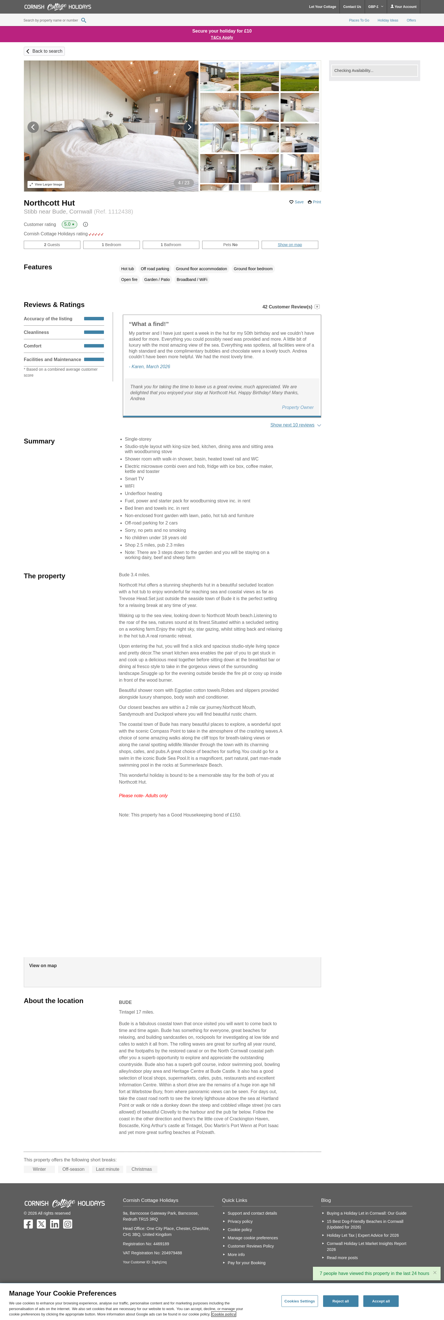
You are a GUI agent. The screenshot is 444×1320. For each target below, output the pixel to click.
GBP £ (375, 7)
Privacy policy (240, 1221)
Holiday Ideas (388, 20)
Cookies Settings (300, 1301)
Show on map (290, 244)
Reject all (340, 1301)
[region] (222, 1301)
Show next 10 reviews (292, 425)
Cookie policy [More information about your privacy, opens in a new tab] (224, 1314)
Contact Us (352, 7)
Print (317, 202)
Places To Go (359, 20)
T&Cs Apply (222, 37)
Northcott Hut (49, 203)
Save (299, 202)
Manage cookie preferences (253, 1238)
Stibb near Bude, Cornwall (78, 211)
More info (236, 1254)
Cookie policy (240, 1229)
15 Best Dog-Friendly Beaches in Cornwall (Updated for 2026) (365, 1224)
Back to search (47, 51)
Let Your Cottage (322, 7)
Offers (411, 20)
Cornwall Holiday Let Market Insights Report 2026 (366, 1246)
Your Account (403, 7)
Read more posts (342, 1257)
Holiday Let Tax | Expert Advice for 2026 (363, 1235)
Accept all (381, 1301)
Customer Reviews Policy (251, 1246)
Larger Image (46, 184)
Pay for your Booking (247, 1263)
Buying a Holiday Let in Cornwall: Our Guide (367, 1213)
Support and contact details (252, 1213)
